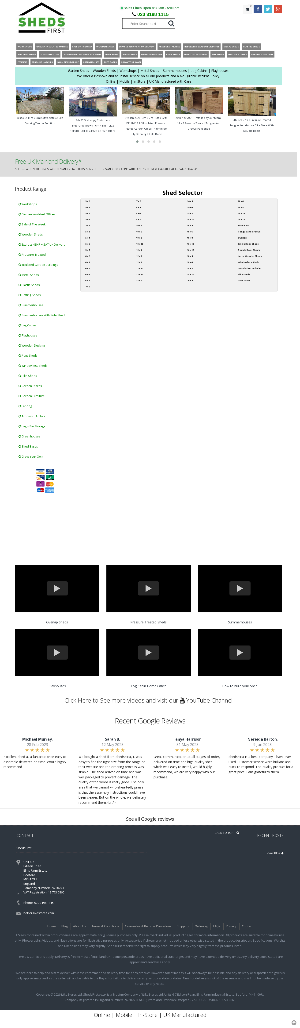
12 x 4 (139, 249)
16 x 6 (190, 231)
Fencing (25, 406)
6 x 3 (87, 262)
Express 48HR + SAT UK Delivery (42, 245)
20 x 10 (241, 213)
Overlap (242, 237)
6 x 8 (87, 280)
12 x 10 (139, 268)
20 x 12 (241, 219)
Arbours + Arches (32, 416)
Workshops (28, 204)
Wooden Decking (32, 346)
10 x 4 (139, 225)
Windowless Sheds (33, 366)
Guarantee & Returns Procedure (148, 926)
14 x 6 (190, 207)
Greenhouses (29, 436)
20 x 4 (190, 280)
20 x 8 (241, 207)
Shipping (183, 926)
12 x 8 (139, 262)
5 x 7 (87, 249)
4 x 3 (87, 207)
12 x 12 (139, 274)
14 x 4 (190, 201)
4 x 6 (87, 219)
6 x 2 (87, 256)
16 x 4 (190, 225)
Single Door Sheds (248, 243)
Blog (64, 926)
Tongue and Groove (249, 231)
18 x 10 (190, 274)
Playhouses (28, 335)
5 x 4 (87, 237)
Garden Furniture (32, 396)
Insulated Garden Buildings (38, 265)
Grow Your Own (31, 457)
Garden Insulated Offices (37, 214)
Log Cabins (27, 325)
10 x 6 (139, 231)
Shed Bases (28, 446)
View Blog (275, 853)
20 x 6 (241, 201)
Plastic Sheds (29, 285)
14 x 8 (190, 213)
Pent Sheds (28, 356)
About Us (79, 926)
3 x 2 (87, 201)
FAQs (216, 926)
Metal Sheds (29, 275)
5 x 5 (87, 243)
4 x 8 (87, 225)
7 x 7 (138, 201)
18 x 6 (190, 262)
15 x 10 (190, 219)
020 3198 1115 (153, 14)
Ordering (201, 926)
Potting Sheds (30, 295)
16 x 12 (190, 249)
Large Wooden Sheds (250, 256)
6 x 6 (87, 274)
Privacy (231, 926)
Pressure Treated (32, 255)
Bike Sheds (28, 376)
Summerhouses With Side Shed (42, 315)
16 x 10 (190, 243)
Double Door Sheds (249, 249)
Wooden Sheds (31, 234)
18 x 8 (190, 268)
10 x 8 (139, 237)
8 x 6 (138, 213)
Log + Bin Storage (32, 426)
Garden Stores (30, 386)
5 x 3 (87, 231)
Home (51, 926)
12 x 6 (139, 256)
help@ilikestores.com (38, 913)
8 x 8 (138, 219)
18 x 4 (190, 256)
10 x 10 (139, 243)
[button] (137, 141)
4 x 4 (87, 213)
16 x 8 (190, 237)
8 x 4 (138, 207)
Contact (247, 926)
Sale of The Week (32, 224)
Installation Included (249, 268)
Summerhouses (31, 305)
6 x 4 (87, 268)
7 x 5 (87, 286)
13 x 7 (139, 280)
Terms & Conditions (105, 926)
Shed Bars (243, 225)
